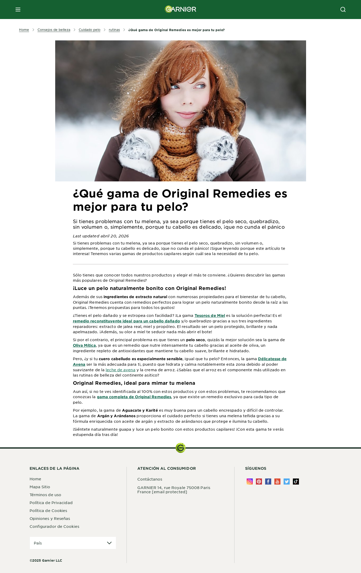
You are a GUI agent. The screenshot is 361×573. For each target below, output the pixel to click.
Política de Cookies (48, 510)
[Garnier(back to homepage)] (180, 9)
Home (35, 478)
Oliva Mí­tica (84, 345)
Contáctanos (149, 479)
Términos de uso (46, 494)
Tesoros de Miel (210, 315)
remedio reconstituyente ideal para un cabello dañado (126, 321)
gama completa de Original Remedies (134, 396)
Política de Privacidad (51, 502)
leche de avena (120, 369)
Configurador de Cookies (54, 526)
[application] (73, 543)
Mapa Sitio (40, 486)
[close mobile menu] (18, 9)
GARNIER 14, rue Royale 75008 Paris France (173, 489)
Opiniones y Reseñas (50, 518)
